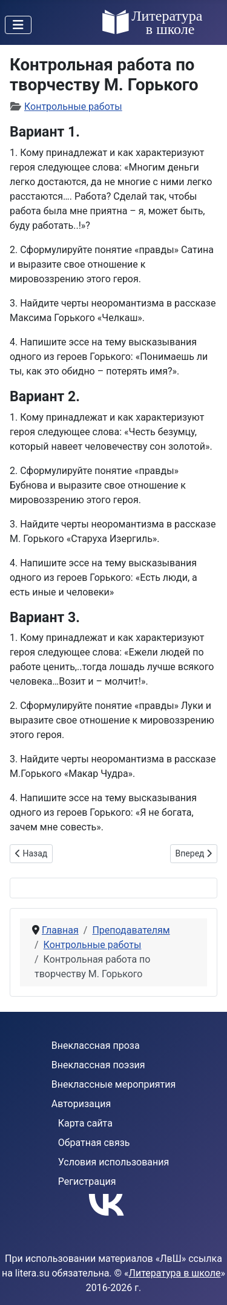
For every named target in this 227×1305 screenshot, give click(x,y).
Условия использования (113, 1162)
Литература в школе (175, 1273)
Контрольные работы (73, 106)
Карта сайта (85, 1123)
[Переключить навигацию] (18, 25)
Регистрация (87, 1181)
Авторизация (81, 1104)
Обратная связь (94, 1142)
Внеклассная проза (95, 1045)
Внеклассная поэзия (98, 1065)
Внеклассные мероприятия (113, 1084)
